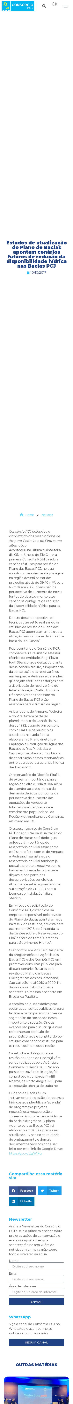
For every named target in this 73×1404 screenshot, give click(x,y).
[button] (44, 6)
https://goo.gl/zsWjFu (25, 1153)
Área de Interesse (22, 1286)
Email (13, 1273)
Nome (13, 1260)
